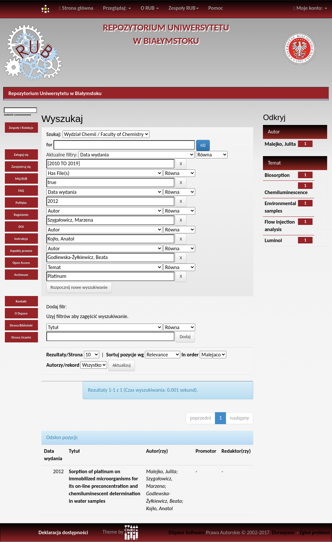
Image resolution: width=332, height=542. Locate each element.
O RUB (150, 8)
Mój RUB (21, 179)
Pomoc (215, 8)
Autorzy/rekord (62, 365)
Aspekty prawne (21, 251)
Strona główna (76, 8)
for (49, 145)
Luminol (273, 240)
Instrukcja (21, 239)
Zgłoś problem (315, 532)
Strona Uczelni (21, 337)
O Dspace (21, 313)
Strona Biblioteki (21, 325)
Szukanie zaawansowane (17, 114)
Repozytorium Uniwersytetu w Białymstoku (54, 93)
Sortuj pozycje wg (125, 354)
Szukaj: (53, 134)
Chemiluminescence (286, 192)
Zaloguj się (21, 155)
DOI (21, 227)
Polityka (21, 203)
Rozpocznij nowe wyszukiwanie (79, 287)
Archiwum (21, 275)
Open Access (21, 263)
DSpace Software (187, 532)
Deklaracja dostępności (63, 532)
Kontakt (21, 301)
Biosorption (277, 175)
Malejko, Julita (280, 144)
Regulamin (21, 215)
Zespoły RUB (184, 8)
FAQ (21, 191)
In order (190, 354)
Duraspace (283, 532)
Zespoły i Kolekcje (21, 128)
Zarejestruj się (21, 167)
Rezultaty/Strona (64, 354)
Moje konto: (310, 8)
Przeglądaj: (117, 8)
